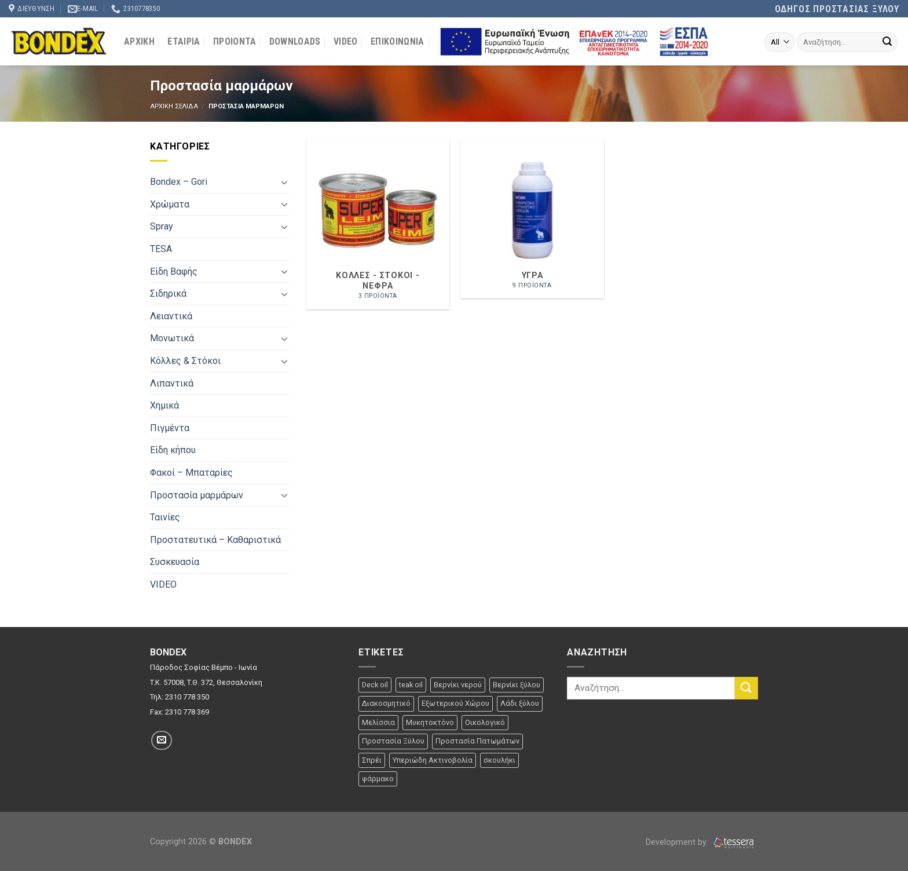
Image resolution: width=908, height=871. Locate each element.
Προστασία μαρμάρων (196, 495)
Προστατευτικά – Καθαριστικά (215, 539)
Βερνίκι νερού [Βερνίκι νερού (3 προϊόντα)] (458, 684)
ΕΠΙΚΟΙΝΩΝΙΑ (397, 41)
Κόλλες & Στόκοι (185, 360)
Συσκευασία (174, 561)
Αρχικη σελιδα (174, 106)
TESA (161, 248)
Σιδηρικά (168, 293)
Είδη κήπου (173, 449)
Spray (161, 226)
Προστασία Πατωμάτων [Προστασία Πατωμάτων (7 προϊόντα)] (477, 741)
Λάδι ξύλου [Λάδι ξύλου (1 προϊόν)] (519, 703)
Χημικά (164, 405)
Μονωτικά (172, 338)
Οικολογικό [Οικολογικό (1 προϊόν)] (485, 722)
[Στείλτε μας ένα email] (161, 740)
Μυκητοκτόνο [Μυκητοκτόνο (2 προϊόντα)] (430, 722)
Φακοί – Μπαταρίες (191, 472)
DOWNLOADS (295, 41)
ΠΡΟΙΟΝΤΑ (235, 41)
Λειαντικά (171, 316)
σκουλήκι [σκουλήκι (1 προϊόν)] (499, 760)
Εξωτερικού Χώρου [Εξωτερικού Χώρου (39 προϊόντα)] (455, 703)
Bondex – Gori (178, 181)
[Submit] (887, 42)
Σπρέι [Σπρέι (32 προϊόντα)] (372, 760)
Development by (702, 842)
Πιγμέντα (169, 427)
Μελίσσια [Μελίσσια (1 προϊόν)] (378, 722)
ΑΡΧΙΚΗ (139, 41)
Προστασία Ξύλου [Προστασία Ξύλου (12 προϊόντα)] (393, 741)
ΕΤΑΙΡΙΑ (183, 41)
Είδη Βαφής (173, 271)
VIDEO (346, 41)
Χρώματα (169, 204)
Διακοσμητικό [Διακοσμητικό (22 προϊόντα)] (386, 703)
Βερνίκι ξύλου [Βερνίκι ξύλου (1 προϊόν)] (516, 684)
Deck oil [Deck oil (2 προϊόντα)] (375, 684)
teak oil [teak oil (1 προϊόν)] (411, 684)
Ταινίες (165, 517)
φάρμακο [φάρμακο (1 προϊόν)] (378, 778)
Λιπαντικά (171, 383)
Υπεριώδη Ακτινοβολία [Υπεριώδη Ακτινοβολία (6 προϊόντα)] (433, 760)
